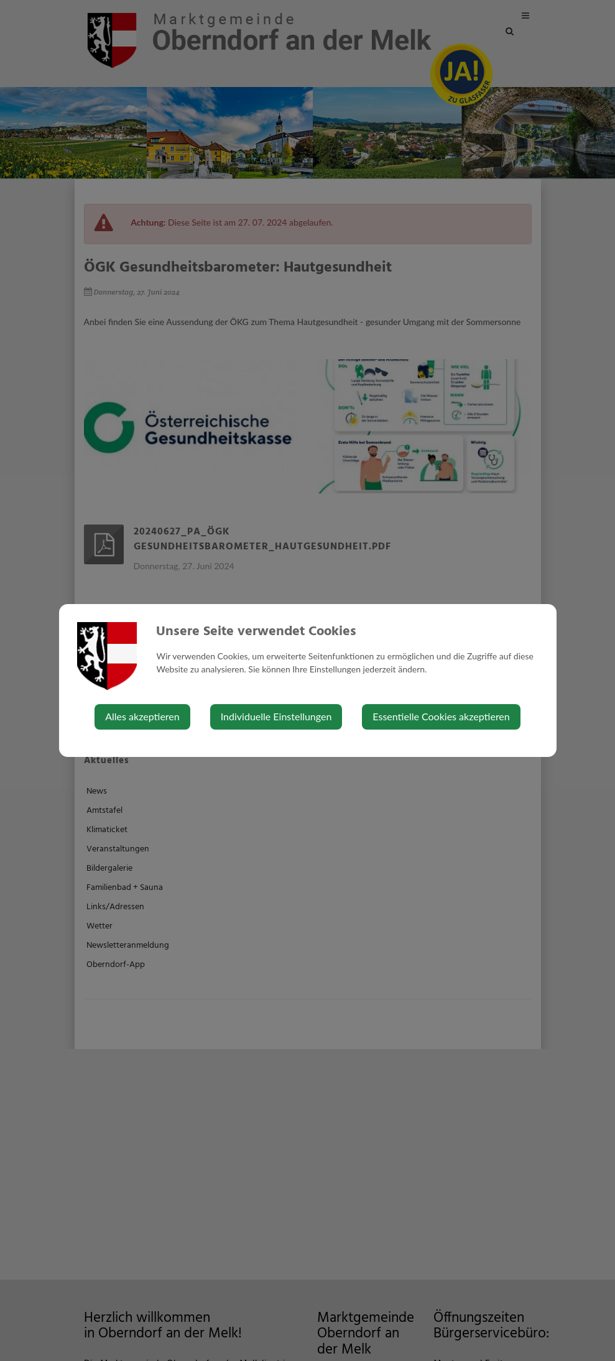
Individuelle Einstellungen (276, 716)
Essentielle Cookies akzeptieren (440, 716)
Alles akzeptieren (142, 716)
